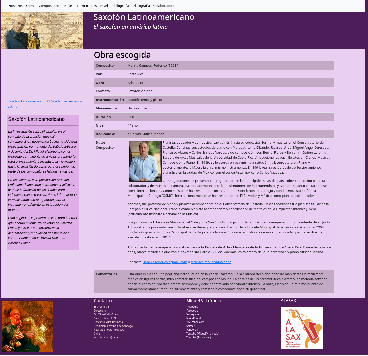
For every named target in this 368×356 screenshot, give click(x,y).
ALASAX (288, 300)
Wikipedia (192, 306)
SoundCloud (193, 318)
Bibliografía (120, 5)
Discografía (141, 5)
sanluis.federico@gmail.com (165, 262)
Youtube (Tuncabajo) (198, 337)
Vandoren (192, 329)
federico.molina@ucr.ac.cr (211, 262)
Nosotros (15, 5)
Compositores (49, 5)
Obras (30, 5)
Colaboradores (164, 5)
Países (68, 5)
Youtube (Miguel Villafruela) (202, 333)
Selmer (190, 326)
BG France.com (195, 322)
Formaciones (87, 5)
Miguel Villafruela (203, 300)
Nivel (104, 5)
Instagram (192, 314)
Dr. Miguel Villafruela (106, 314)
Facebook (192, 310)
